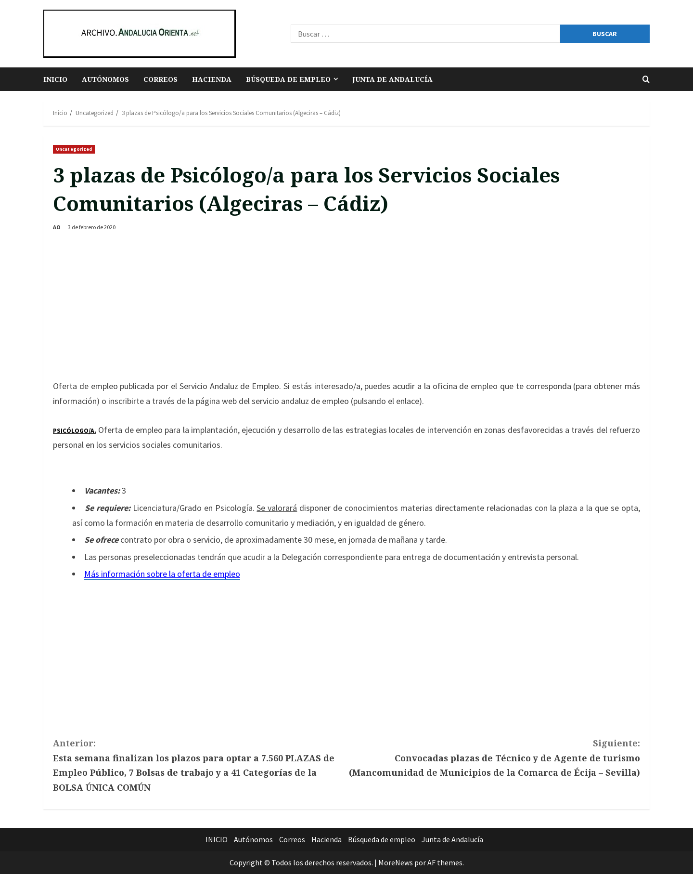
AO (57, 227)
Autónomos (105, 79)
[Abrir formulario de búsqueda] (646, 79)
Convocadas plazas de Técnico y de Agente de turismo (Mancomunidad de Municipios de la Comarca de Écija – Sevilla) (493, 757)
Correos (160, 79)
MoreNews (395, 862)
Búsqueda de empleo (288, 79)
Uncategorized (74, 149)
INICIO (55, 79)
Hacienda (211, 79)
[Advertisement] (346, 306)
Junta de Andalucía (392, 79)
